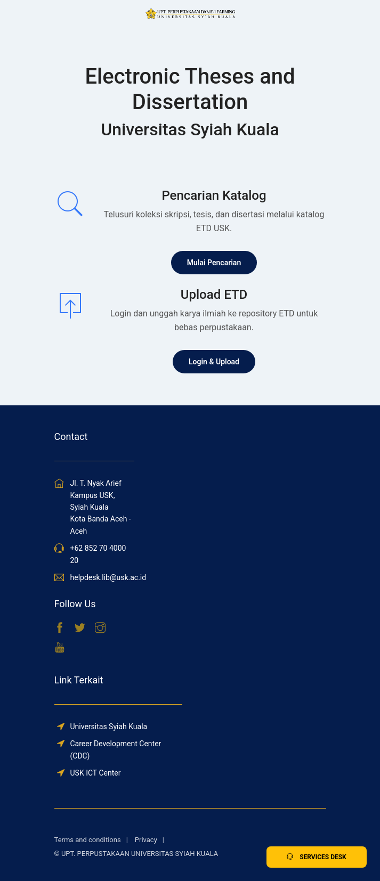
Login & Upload (214, 361)
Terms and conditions (87, 840)
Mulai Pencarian (214, 262)
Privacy (146, 840)
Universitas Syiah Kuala (109, 726)
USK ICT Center (95, 773)
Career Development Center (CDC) (115, 749)
